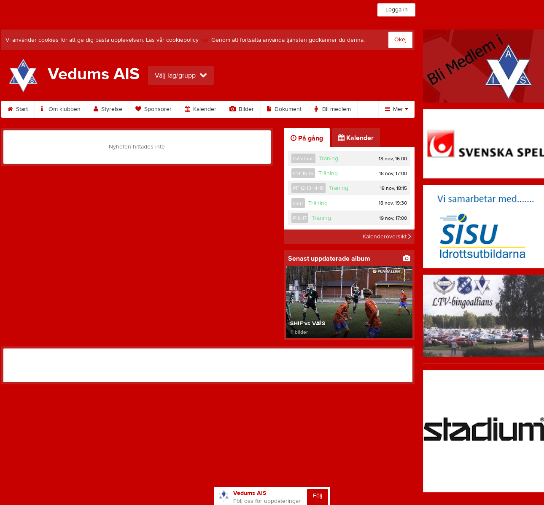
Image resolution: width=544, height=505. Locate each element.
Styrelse (108, 109)
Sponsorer (153, 109)
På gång (307, 138)
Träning (328, 158)
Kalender (200, 109)
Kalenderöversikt (387, 236)
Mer (396, 109)
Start (18, 109)
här (204, 40)
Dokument (284, 109)
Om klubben (61, 109)
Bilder (241, 109)
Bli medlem (333, 109)
